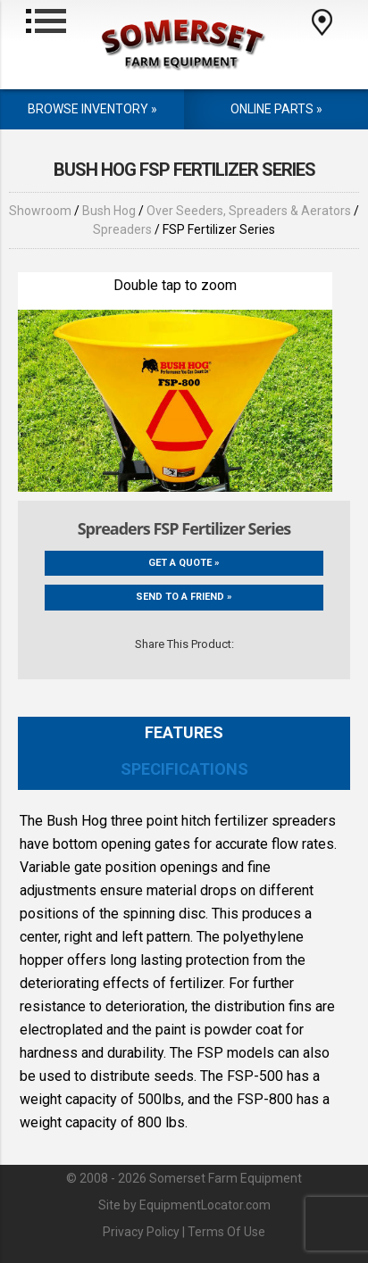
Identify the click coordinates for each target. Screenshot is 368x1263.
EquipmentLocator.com (205, 1205)
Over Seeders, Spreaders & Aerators (248, 211)
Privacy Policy (141, 1232)
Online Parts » (276, 109)
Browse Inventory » (92, 109)
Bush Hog (109, 211)
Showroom (40, 211)
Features (184, 732)
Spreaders (122, 229)
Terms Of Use (226, 1232)
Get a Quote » (184, 563)
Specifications (184, 769)
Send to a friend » (184, 596)
